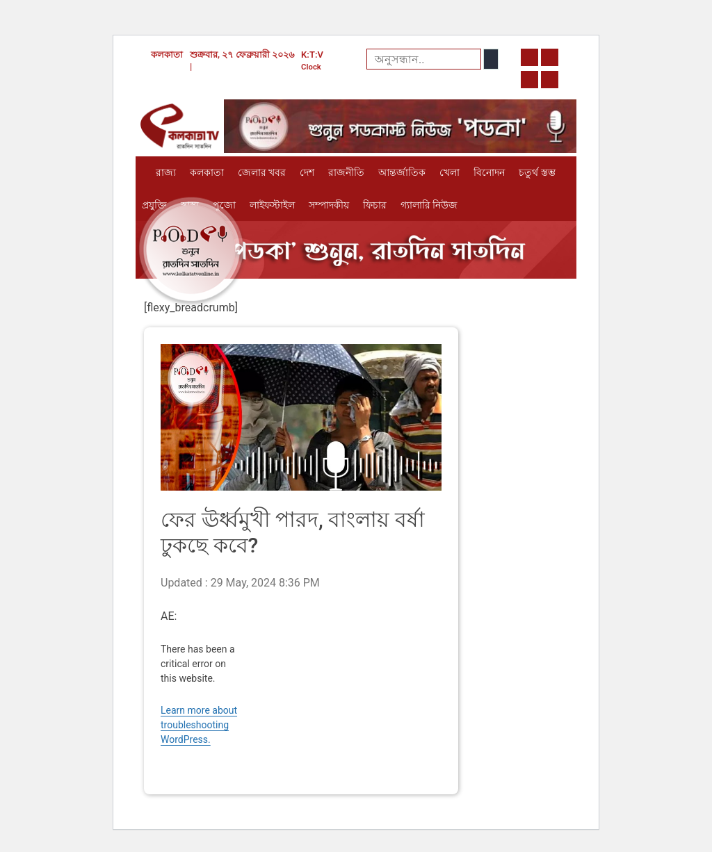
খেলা (449, 172)
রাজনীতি (346, 172)
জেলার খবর (262, 172)
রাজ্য (166, 172)
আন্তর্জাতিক (402, 172)
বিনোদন (489, 172)
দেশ (307, 172)
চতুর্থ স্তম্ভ (537, 172)
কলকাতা (207, 172)
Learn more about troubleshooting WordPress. (199, 725)
